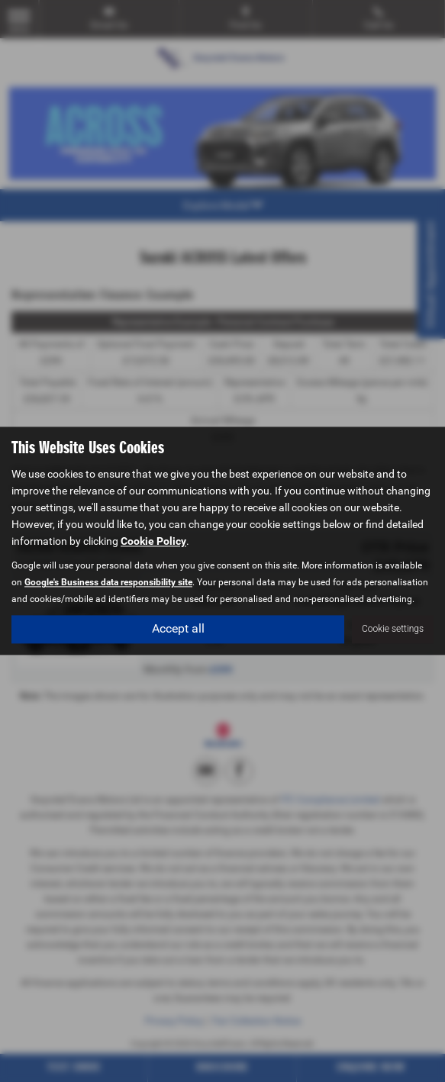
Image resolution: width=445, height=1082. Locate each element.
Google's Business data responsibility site (108, 583)
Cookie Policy (153, 542)
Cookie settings (393, 629)
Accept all (178, 629)
